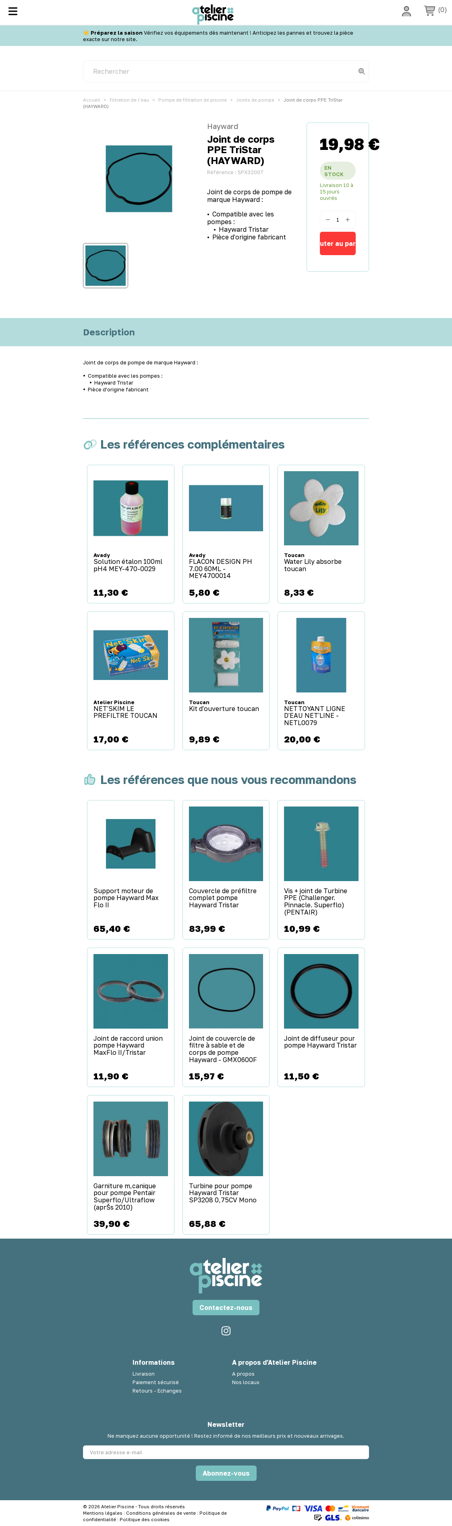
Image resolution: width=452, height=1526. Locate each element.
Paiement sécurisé (156, 1382)
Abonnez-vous (226, 1473)
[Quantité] (338, 220)
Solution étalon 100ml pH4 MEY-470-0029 (127, 565)
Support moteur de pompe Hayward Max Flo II (126, 898)
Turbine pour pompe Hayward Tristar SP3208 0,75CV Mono (223, 1193)
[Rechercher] (226, 71)
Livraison (144, 1373)
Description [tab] (109, 332)
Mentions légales (103, 1513)
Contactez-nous (226, 1308)
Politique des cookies (145, 1519)
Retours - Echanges (157, 1390)
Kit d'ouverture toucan (224, 709)
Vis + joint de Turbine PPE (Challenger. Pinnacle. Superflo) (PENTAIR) (315, 902)
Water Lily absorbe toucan (313, 565)
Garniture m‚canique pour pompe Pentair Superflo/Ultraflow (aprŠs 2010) (124, 1197)
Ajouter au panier (338, 243)
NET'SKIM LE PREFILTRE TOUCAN (125, 712)
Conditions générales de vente (161, 1513)
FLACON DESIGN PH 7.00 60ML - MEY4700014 (220, 569)
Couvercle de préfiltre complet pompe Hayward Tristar (223, 898)
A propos (243, 1373)
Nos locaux (245, 1382)
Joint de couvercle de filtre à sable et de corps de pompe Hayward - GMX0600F (223, 1049)
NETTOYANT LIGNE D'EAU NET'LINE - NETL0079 (314, 716)
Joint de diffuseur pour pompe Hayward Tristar (320, 1042)
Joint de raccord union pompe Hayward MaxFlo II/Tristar (128, 1045)
